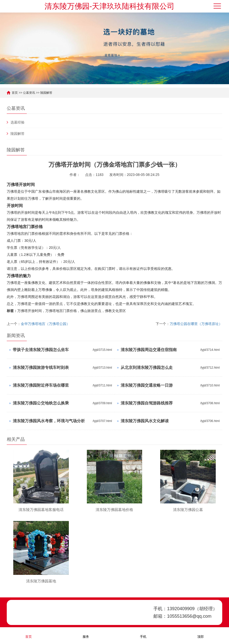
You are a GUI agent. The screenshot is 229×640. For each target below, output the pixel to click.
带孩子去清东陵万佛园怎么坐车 (41, 350)
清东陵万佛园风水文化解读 (145, 421)
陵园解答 (46, 92)
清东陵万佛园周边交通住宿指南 (149, 350)
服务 (86, 633)
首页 (15, 92)
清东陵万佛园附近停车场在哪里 (41, 385)
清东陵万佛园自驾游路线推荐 (147, 403)
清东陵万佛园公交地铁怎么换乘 (41, 403)
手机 (143, 633)
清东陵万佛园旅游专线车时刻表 (41, 367)
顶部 (200, 633)
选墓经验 (18, 122)
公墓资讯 (29, 92)
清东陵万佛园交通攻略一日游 (147, 385)
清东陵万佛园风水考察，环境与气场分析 (49, 421)
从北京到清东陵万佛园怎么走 (147, 367)
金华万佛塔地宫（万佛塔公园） (45, 324)
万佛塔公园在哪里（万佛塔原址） (196, 324)
